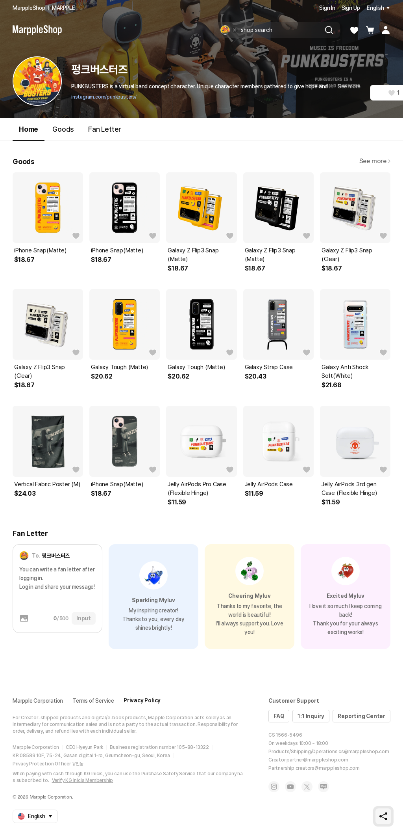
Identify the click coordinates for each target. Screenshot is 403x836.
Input (83, 618)
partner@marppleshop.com (317, 760)
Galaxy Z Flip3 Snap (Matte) (193, 255)
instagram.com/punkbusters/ (104, 97)
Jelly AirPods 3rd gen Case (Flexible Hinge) (349, 488)
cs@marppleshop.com (363, 751)
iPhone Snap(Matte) (40, 250)
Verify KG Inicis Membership (82, 780)
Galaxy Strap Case (269, 367)
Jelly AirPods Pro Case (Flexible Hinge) (197, 488)
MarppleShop (29, 8)
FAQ (279, 716)
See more (349, 86)
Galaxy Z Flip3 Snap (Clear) (347, 255)
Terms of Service (93, 701)
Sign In (327, 8)
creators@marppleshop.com (328, 768)
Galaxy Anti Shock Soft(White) (345, 371)
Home (28, 132)
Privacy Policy (142, 700)
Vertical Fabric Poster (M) (47, 484)
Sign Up (351, 8)
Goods (63, 129)
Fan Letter (104, 129)
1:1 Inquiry (311, 716)
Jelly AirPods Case (269, 484)
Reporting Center (361, 716)
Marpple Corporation (38, 701)
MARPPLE (63, 8)
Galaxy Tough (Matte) (119, 367)
